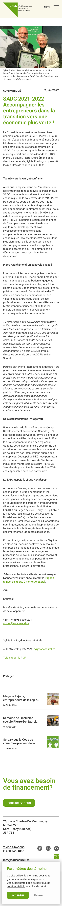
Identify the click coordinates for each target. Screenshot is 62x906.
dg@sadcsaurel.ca (44, 649)
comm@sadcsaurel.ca (16, 623)
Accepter (17, 896)
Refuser (39, 895)
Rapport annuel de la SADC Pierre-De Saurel (28, 580)
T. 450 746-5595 (13, 847)
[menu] (50, 6)
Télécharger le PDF (14, 658)
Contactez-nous (19, 803)
